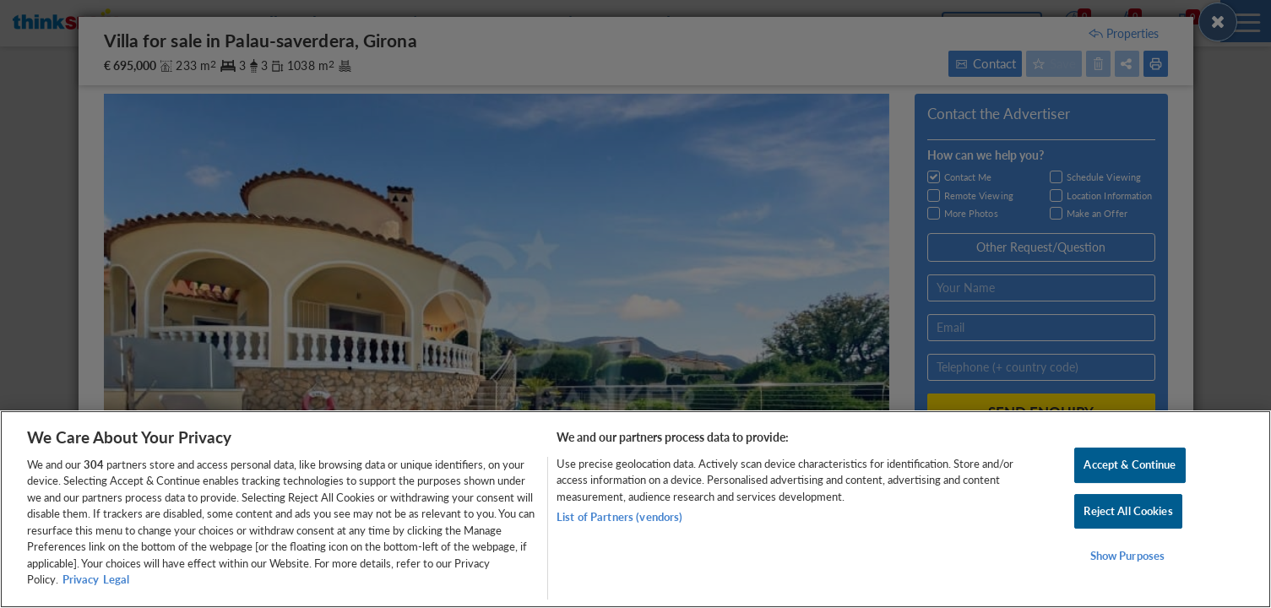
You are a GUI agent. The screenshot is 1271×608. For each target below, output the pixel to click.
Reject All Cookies (1128, 511)
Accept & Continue (1130, 464)
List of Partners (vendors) (619, 517)
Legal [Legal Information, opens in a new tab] (116, 579)
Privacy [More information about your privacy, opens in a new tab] (80, 579)
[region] (635, 509)
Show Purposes (1127, 555)
